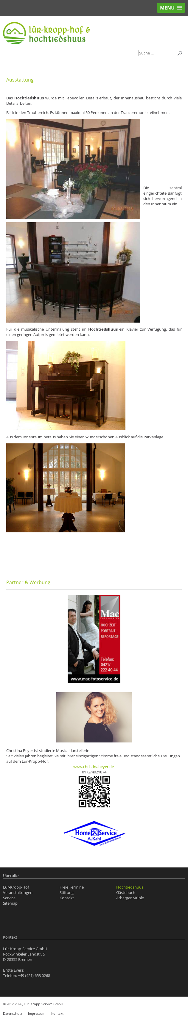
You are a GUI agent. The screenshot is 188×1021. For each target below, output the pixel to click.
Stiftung (67, 892)
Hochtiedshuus (129, 887)
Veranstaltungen (17, 892)
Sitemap (10, 903)
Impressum (36, 1013)
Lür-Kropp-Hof (16, 887)
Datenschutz (12, 1013)
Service (9, 897)
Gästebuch (125, 892)
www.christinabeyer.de (93, 766)
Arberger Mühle (130, 897)
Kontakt (67, 897)
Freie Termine (72, 887)
